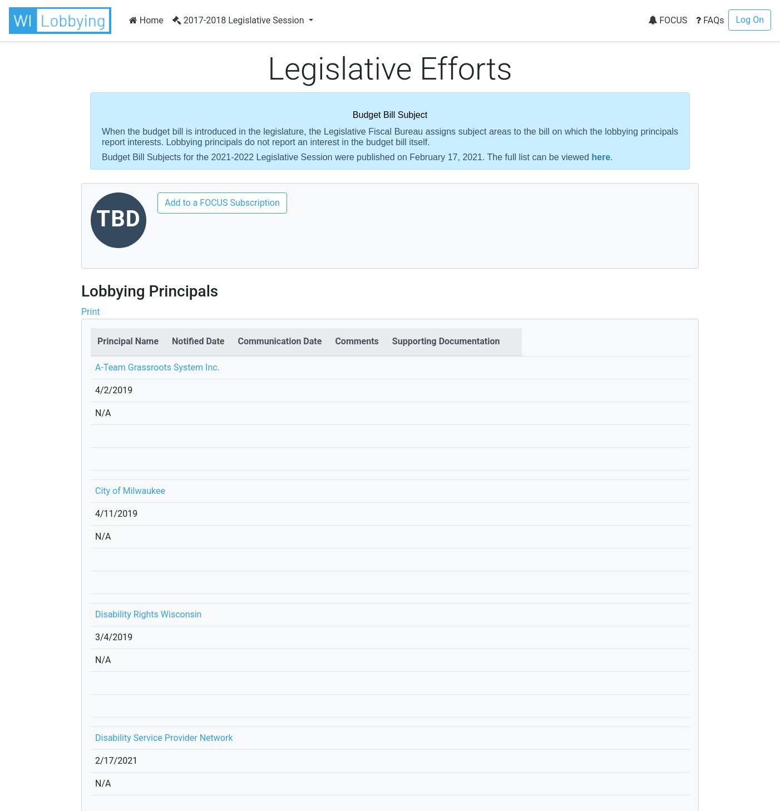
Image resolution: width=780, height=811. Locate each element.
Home (146, 20)
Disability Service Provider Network (164, 738)
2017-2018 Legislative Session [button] (239, 20)
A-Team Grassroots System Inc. (157, 367)
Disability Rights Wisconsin (148, 614)
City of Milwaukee (130, 491)
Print (90, 311)
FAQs (710, 20)
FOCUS (667, 20)
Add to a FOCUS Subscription (222, 202)
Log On (749, 19)
